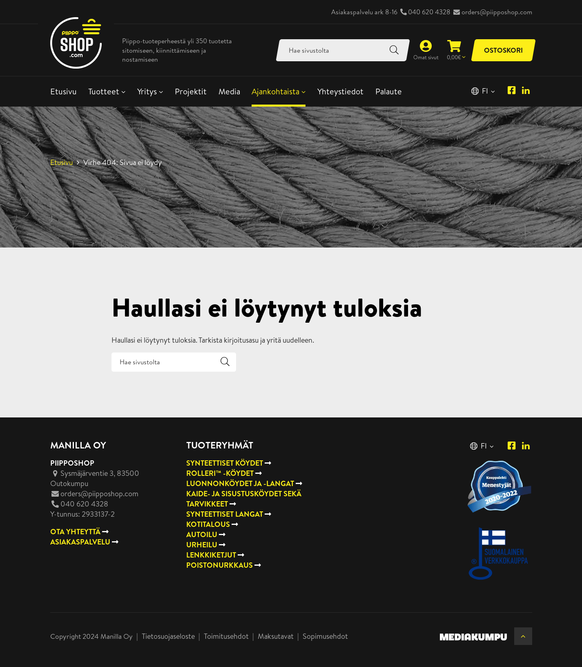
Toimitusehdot (226, 636)
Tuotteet (103, 91)
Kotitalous (208, 524)
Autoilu (201, 534)
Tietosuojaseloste (168, 636)
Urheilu (201, 545)
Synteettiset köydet (224, 463)
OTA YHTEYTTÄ (75, 531)
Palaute (388, 91)
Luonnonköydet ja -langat (240, 483)
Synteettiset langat (224, 514)
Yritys (147, 91)
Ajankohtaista (275, 91)
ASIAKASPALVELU (80, 542)
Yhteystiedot (340, 91)
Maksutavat (276, 636)
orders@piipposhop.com (497, 11)
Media (229, 91)
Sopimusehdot (325, 636)
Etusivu (63, 91)
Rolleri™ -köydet (220, 473)
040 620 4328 (429, 11)
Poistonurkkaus (219, 565)
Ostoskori (503, 50)
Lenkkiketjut (211, 555)
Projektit (191, 91)
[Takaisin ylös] (523, 636)
